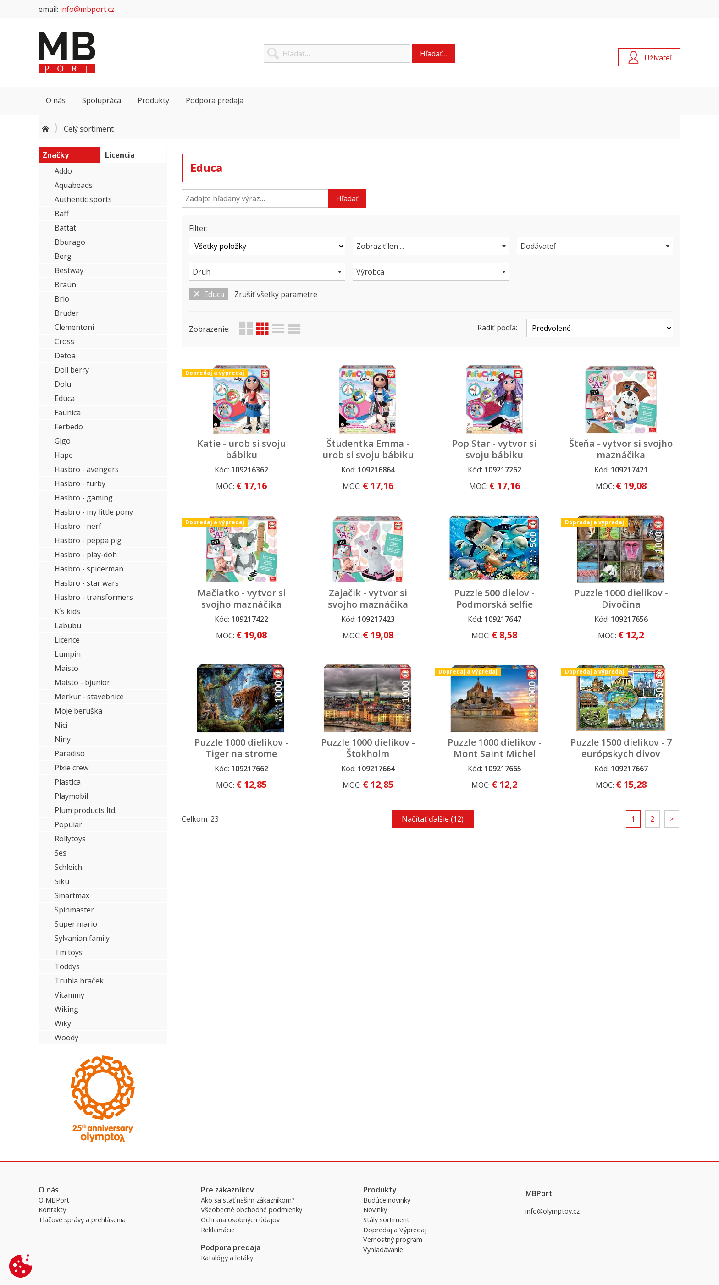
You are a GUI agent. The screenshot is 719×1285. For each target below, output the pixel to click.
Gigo (63, 441)
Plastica (68, 782)
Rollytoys (70, 839)
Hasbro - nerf (78, 526)
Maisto (66, 668)
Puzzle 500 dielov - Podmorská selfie (494, 598)
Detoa (65, 356)
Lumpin (68, 654)
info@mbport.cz (87, 9)
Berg (63, 256)
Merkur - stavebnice (89, 697)
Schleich (68, 867)
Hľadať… (434, 54)
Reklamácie (218, 1229)
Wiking (66, 1009)
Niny (63, 739)
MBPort (107, 52)
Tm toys (69, 952)
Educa (65, 398)
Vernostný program (392, 1239)
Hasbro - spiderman (89, 569)
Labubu (68, 626)
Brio (62, 299)
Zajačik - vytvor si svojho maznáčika (368, 598)
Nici (61, 725)
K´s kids (67, 611)
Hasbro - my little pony (94, 512)
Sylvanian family (82, 938)
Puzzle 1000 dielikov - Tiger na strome (241, 748)
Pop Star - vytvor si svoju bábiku (494, 449)
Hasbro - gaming (84, 498)
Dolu (63, 384)
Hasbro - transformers (94, 597)
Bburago (70, 242)
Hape (64, 455)
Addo (63, 171)
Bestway (69, 270)
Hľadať (347, 198)
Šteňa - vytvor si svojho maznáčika (621, 449)
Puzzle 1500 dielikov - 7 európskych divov (621, 748)
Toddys (67, 966)
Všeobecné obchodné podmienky (251, 1209)
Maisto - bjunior (82, 682)
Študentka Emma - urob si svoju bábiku (368, 449)
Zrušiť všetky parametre (275, 294)
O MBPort (54, 1200)
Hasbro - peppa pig (88, 540)
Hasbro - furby (80, 483)
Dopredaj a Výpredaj (394, 1229)
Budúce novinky (386, 1200)
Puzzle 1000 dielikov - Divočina (621, 598)
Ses (60, 853)
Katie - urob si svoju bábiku (241, 449)
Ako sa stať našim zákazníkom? (248, 1200)
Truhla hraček (79, 981)
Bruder (67, 313)
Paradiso (70, 753)
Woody (66, 1037)
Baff (62, 214)
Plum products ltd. (85, 810)
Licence (67, 640)
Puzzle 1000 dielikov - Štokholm (368, 748)
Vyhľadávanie (383, 1249)
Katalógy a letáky (227, 1257)
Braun (65, 285)
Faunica (68, 412)
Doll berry (72, 370)
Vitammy (69, 995)
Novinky (375, 1209)
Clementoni (74, 327)
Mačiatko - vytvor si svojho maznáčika (241, 598)
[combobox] (431, 246)
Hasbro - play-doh (86, 554)
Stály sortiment (386, 1219)
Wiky (63, 1023)
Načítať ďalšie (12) (433, 819)
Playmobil (71, 796)
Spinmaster (74, 910)
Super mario (76, 924)
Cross (64, 341)
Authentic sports (83, 199)
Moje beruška (78, 711)
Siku (62, 881)
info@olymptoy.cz (552, 1211)
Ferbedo (69, 427)
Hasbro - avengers (87, 469)
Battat (65, 228)
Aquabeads (74, 185)
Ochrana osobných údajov (240, 1219)
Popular (68, 824)
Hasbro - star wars (87, 583)
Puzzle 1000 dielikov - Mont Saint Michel (495, 748)
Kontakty (52, 1209)
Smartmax (72, 895)
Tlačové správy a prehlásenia (82, 1219)
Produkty (153, 100)
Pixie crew (71, 768)
